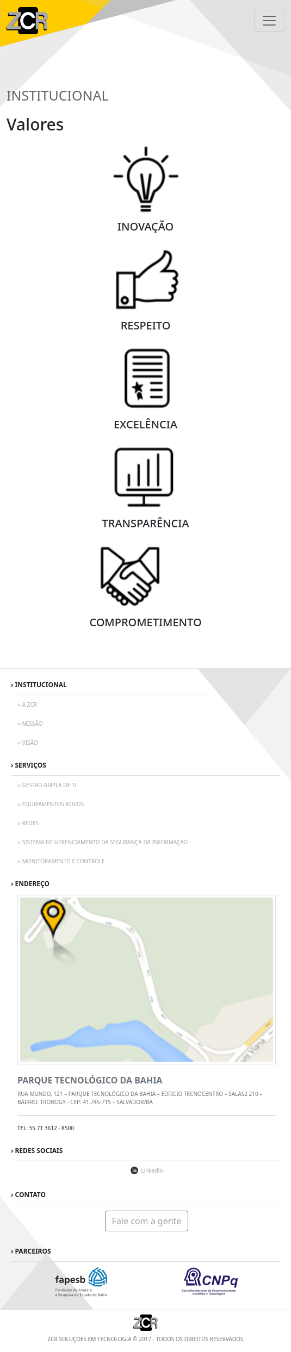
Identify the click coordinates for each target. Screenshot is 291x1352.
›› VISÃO (27, 742)
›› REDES (28, 823)
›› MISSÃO (29, 723)
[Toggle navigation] (269, 21)
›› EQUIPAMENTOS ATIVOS (50, 804)
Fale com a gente (147, 1221)
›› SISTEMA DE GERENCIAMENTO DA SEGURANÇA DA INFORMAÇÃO (102, 842)
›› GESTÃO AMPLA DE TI (47, 785)
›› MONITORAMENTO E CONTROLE (61, 861)
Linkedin (152, 1170)
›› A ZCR (27, 704)
